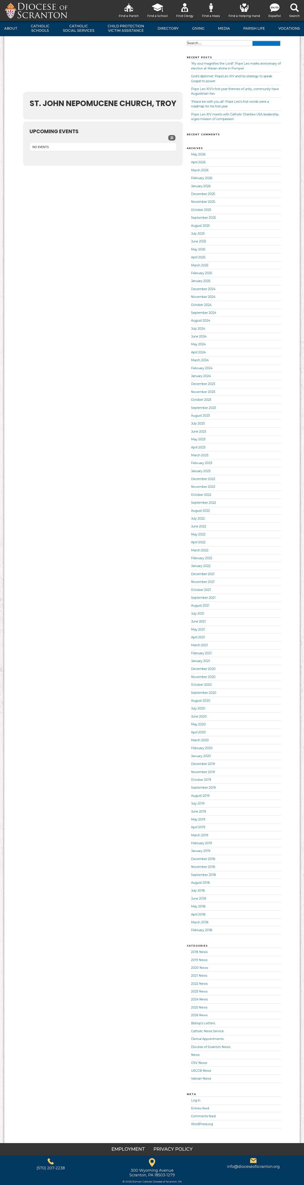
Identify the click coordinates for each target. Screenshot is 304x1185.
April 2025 (198, 257)
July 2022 (198, 518)
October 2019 (201, 780)
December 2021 (203, 574)
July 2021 (197, 613)
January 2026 (200, 186)
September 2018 (203, 875)
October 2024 (201, 305)
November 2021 (203, 582)
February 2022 (201, 558)
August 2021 (200, 605)
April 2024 (198, 352)
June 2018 (198, 898)
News (195, 1055)
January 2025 (200, 281)
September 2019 (203, 788)
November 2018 (203, 867)
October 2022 (201, 495)
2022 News (199, 984)
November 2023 (203, 392)
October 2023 (201, 400)
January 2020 (201, 756)
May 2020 (198, 724)
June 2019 (198, 811)
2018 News (199, 952)
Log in (195, 1100)
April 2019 (198, 827)
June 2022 (198, 526)
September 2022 (203, 503)
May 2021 (198, 629)
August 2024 (200, 320)
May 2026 (198, 154)
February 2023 (201, 463)
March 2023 (199, 455)
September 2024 (203, 313)
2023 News (199, 991)
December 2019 (203, 764)
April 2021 (198, 637)
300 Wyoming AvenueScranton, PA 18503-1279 (152, 1172)
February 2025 (201, 273)
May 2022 (198, 534)
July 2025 (198, 233)
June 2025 (198, 241)
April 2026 (198, 162)
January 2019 (200, 851)
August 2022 (200, 511)
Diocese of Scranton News (210, 1047)
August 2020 (200, 700)
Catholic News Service (207, 1031)
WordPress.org (202, 1124)
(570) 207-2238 (51, 1168)
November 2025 (203, 202)
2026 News (199, 1015)
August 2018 (200, 883)
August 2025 (200, 226)
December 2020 (203, 669)
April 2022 (198, 542)
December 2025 (203, 194)
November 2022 (203, 487)
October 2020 (201, 685)
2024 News (199, 999)
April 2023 (198, 447)
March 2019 (199, 835)
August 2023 (200, 416)
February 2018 (201, 930)
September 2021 (203, 598)
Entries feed (200, 1108)
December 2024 (203, 289)
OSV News (199, 1063)
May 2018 (198, 906)
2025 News (199, 1007)
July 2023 (198, 423)
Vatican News (201, 1078)
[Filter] (171, 138)
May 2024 (198, 344)
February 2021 (201, 653)
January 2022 (200, 566)
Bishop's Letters (203, 1023)
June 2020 (199, 716)
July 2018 (198, 890)
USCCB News (201, 1071)
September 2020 (203, 693)
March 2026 (199, 170)
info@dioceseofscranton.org (253, 1166)
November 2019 (203, 772)
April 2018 (198, 914)
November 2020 (203, 677)
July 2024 (198, 328)
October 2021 (201, 590)
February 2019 (201, 843)
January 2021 (200, 661)
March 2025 (199, 265)
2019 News (199, 960)
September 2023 (203, 408)
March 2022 (199, 550)
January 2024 (201, 376)
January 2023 (200, 471)
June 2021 (198, 621)
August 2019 (200, 796)
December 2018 (203, 859)
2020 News (199, 968)
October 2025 (201, 210)
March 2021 (199, 645)
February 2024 (201, 368)
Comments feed (203, 1116)
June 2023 (198, 431)
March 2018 (199, 922)
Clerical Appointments (207, 1039)
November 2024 (203, 297)
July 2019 (198, 803)
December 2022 (203, 479)
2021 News (199, 976)
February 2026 (201, 178)
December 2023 (203, 384)
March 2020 (200, 740)
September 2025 (203, 218)
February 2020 (202, 748)
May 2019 (198, 819)
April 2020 (198, 732)
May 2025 (198, 249)
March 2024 (200, 360)
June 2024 (198, 336)
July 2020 (198, 708)
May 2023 (198, 439)
